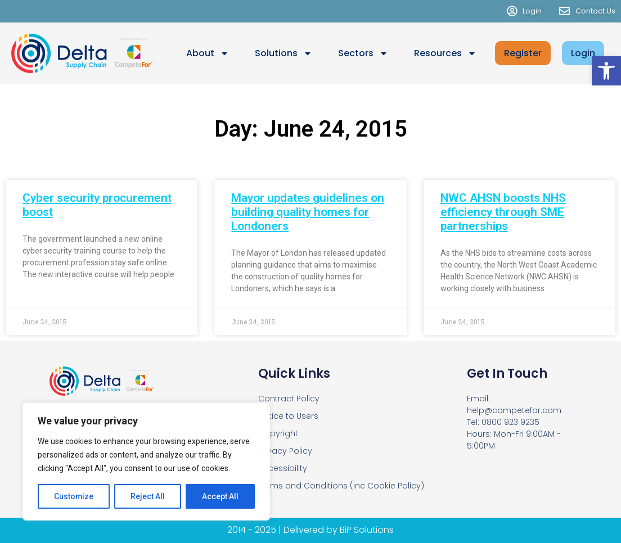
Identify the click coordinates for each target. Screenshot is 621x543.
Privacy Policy (285, 450)
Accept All (220, 496)
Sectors (363, 53)
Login (583, 53)
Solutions (283, 53)
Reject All (148, 496)
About (207, 53)
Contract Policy (289, 398)
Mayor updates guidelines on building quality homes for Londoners (307, 212)
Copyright (278, 433)
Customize (74, 496)
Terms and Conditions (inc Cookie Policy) (341, 485)
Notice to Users (288, 416)
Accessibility (282, 468)
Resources (445, 53)
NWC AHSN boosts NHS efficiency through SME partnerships (503, 212)
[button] (606, 70)
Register (523, 53)
